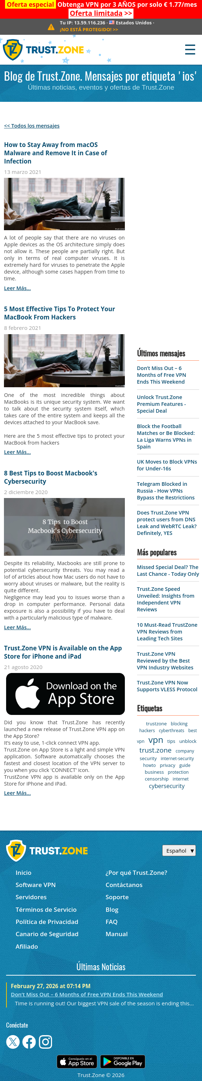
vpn (156, 739)
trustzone (156, 723)
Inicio (23, 872)
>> (101, 13)
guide (185, 765)
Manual (116, 934)
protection (178, 772)
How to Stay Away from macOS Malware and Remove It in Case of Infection (55, 153)
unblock (188, 741)
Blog (111, 909)
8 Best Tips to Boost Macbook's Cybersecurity (50, 477)
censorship (157, 779)
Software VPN (35, 885)
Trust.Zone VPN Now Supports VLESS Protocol (167, 686)
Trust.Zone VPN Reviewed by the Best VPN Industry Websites (165, 660)
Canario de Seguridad (46, 934)
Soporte (117, 897)
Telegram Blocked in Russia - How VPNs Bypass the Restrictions (166, 490)
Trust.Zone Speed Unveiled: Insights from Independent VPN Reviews (165, 599)
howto (149, 765)
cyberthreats (171, 730)
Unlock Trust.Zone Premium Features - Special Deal (161, 404)
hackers (147, 730)
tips (171, 741)
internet (181, 779)
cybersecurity (166, 786)
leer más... (17, 288)
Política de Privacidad (46, 922)
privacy (167, 765)
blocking (179, 724)
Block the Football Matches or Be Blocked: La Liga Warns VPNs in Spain (166, 436)
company (184, 751)
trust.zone (156, 750)
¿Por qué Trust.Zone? (136, 872)
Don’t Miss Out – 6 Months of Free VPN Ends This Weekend (161, 375)
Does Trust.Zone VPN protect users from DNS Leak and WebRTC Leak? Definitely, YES (167, 522)
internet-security (177, 758)
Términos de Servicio (45, 909)
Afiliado (26, 946)
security (148, 758)
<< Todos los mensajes (32, 125)
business (154, 772)
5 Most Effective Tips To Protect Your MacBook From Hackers (59, 313)
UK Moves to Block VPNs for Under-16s (167, 465)
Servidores (31, 897)
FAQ (111, 922)
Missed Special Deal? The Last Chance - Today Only (168, 570)
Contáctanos (123, 885)
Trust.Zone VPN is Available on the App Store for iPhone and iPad (63, 652)
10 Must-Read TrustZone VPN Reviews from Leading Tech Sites (167, 631)
